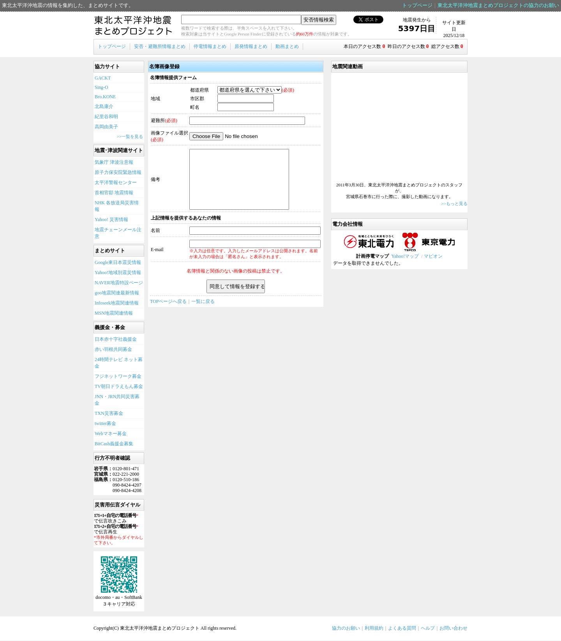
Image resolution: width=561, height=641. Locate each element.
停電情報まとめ (210, 46)
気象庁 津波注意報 (114, 162)
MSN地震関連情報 (114, 313)
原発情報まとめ (251, 46)
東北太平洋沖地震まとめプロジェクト (133, 26)
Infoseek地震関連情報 (117, 303)
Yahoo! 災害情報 (111, 220)
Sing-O (101, 87)
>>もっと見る (454, 204)
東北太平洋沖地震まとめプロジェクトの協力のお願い (498, 5)
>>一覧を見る (130, 137)
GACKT (103, 78)
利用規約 (374, 628)
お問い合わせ (453, 628)
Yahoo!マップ (405, 256)
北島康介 (104, 107)
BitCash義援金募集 (114, 444)
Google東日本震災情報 (118, 263)
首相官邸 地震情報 (114, 193)
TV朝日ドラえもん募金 (119, 387)
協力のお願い (346, 628)
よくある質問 (402, 628)
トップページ (417, 5)
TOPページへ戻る (168, 313)
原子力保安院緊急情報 (118, 172)
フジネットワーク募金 (118, 376)
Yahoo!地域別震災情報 (118, 273)
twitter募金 (105, 424)
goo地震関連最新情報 (117, 293)
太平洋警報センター (116, 183)
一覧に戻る (203, 313)
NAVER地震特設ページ (119, 283)
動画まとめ (287, 46)
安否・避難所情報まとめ (159, 46)
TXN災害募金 (109, 413)
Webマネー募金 (111, 434)
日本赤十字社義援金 (116, 339)
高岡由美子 (106, 127)
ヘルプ (428, 628)
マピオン (433, 256)
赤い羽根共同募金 (113, 349)
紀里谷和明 (106, 117)
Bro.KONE (105, 97)
